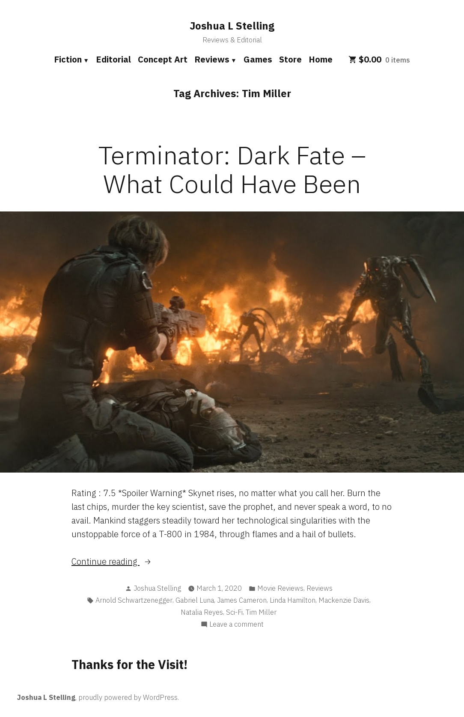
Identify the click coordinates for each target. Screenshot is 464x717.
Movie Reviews (280, 588)
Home (321, 59)
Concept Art (162, 59)
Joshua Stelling (157, 588)
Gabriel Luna (194, 600)
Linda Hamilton (292, 600)
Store (290, 59)
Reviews (211, 59)
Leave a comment (236, 624)
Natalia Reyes (202, 612)
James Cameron (242, 600)
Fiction (68, 59)
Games (258, 59)
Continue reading (129, 561)
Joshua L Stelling (232, 26)
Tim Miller (261, 612)
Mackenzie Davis (343, 600)
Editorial (113, 59)
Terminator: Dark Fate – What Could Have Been (232, 169)
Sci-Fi (234, 612)
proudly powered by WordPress (128, 697)
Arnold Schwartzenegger (134, 600)
